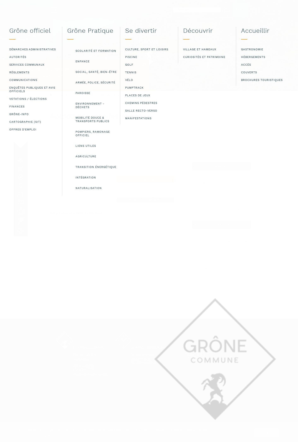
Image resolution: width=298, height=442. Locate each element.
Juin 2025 (221, 224)
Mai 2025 (221, 166)
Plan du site (195, 357)
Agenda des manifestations (117, 95)
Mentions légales (200, 352)
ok (267, 432)
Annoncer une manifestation (145, 199)
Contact (192, 348)
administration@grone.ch (90, 374)
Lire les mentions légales (36, 435)
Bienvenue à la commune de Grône (76, 95)
